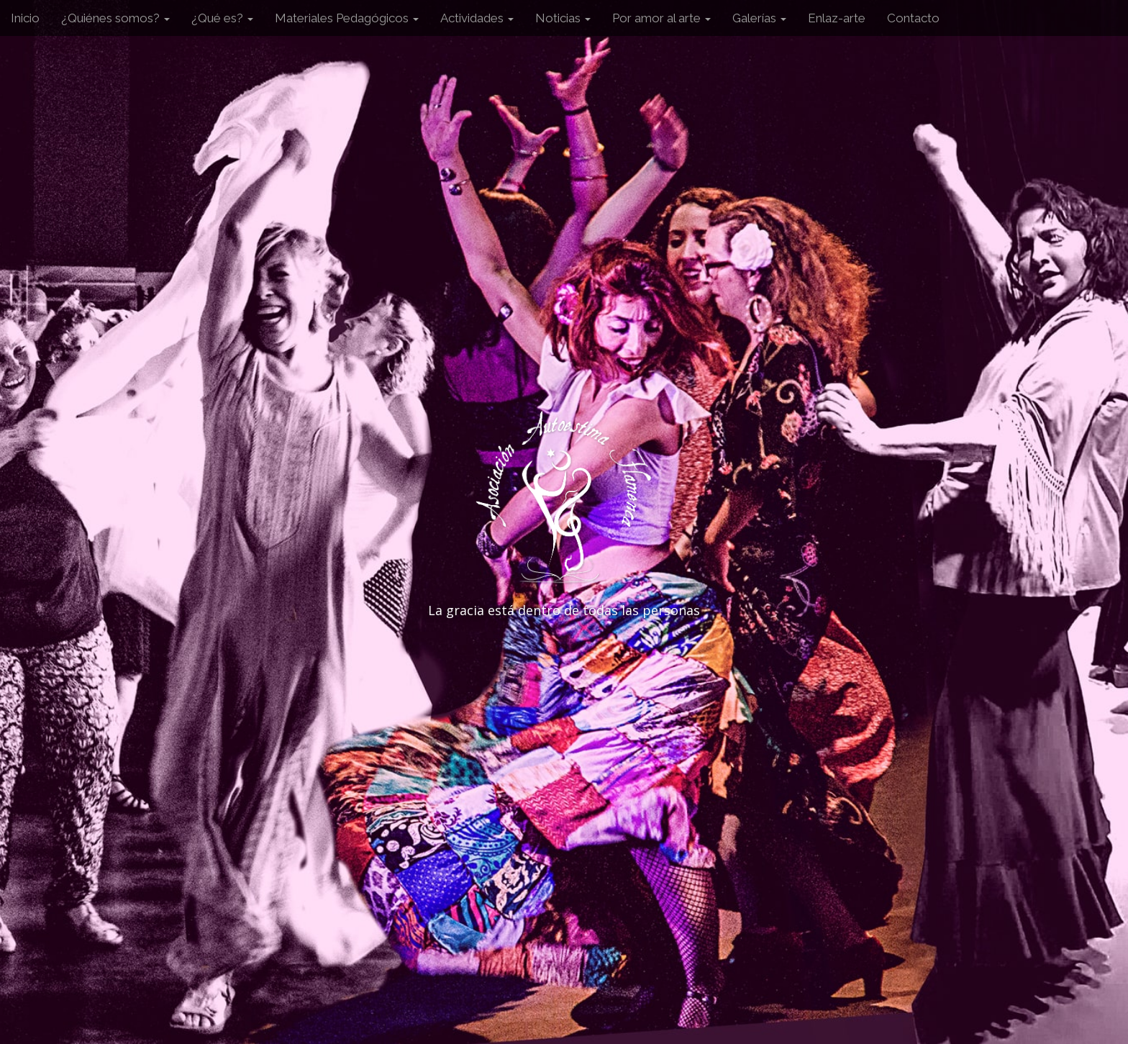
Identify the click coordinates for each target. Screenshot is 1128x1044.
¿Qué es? (222, 18)
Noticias (563, 18)
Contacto (913, 18)
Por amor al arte (661, 18)
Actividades (477, 18)
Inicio (25, 18)
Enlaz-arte (836, 18)
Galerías (759, 18)
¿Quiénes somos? (115, 18)
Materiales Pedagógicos (347, 18)
